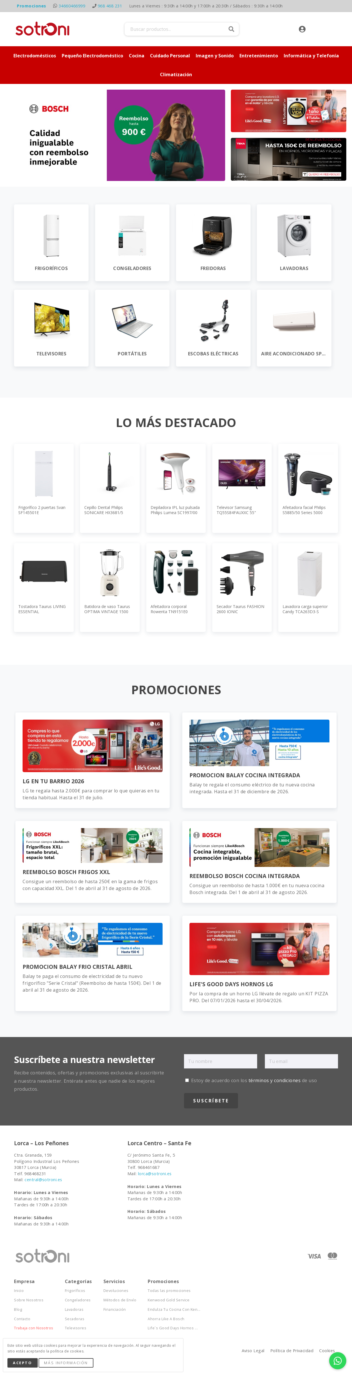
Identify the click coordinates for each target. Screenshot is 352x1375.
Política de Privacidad (292, 1350)
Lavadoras (74, 1309)
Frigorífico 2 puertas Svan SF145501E (41, 510)
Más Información (66, 1362)
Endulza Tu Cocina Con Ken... (174, 1309)
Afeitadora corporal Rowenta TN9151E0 (169, 609)
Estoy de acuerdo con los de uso (251, 1080)
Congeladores (78, 1300)
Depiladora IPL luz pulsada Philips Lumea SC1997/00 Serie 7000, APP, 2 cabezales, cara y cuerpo (175, 515)
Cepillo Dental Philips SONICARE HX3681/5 (103, 510)
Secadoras (74, 1319)
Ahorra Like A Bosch (166, 1319)
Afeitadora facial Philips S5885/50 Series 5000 (304, 510)
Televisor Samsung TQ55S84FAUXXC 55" (236, 510)
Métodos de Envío (120, 1300)
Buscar (231, 29)
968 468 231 (110, 6)
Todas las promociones (169, 1291)
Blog (18, 1309)
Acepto (22, 1362)
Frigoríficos (75, 1291)
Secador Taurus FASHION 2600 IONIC (240, 609)
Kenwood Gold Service (168, 1300)
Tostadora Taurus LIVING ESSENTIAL (42, 609)
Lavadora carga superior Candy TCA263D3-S (305, 609)
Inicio (19, 1291)
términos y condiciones (275, 1080)
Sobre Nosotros (28, 1300)
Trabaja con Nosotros (33, 1328)
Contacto (22, 1319)
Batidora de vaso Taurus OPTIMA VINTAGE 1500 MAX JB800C (107, 611)
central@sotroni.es (43, 1179)
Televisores (75, 1328)
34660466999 (72, 6)
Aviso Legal (253, 1350)
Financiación (114, 1309)
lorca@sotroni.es (155, 1173)
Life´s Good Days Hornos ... (173, 1328)
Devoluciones (116, 1291)
